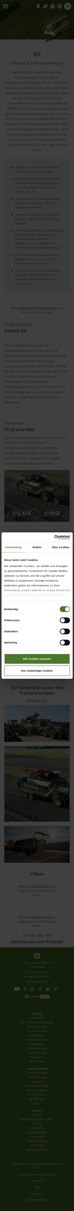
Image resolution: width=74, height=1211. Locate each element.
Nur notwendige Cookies (37, 670)
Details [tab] (37, 547)
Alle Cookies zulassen (37, 658)
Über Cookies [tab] (61, 547)
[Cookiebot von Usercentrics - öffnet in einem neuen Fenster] (54, 537)
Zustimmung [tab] (13, 547)
